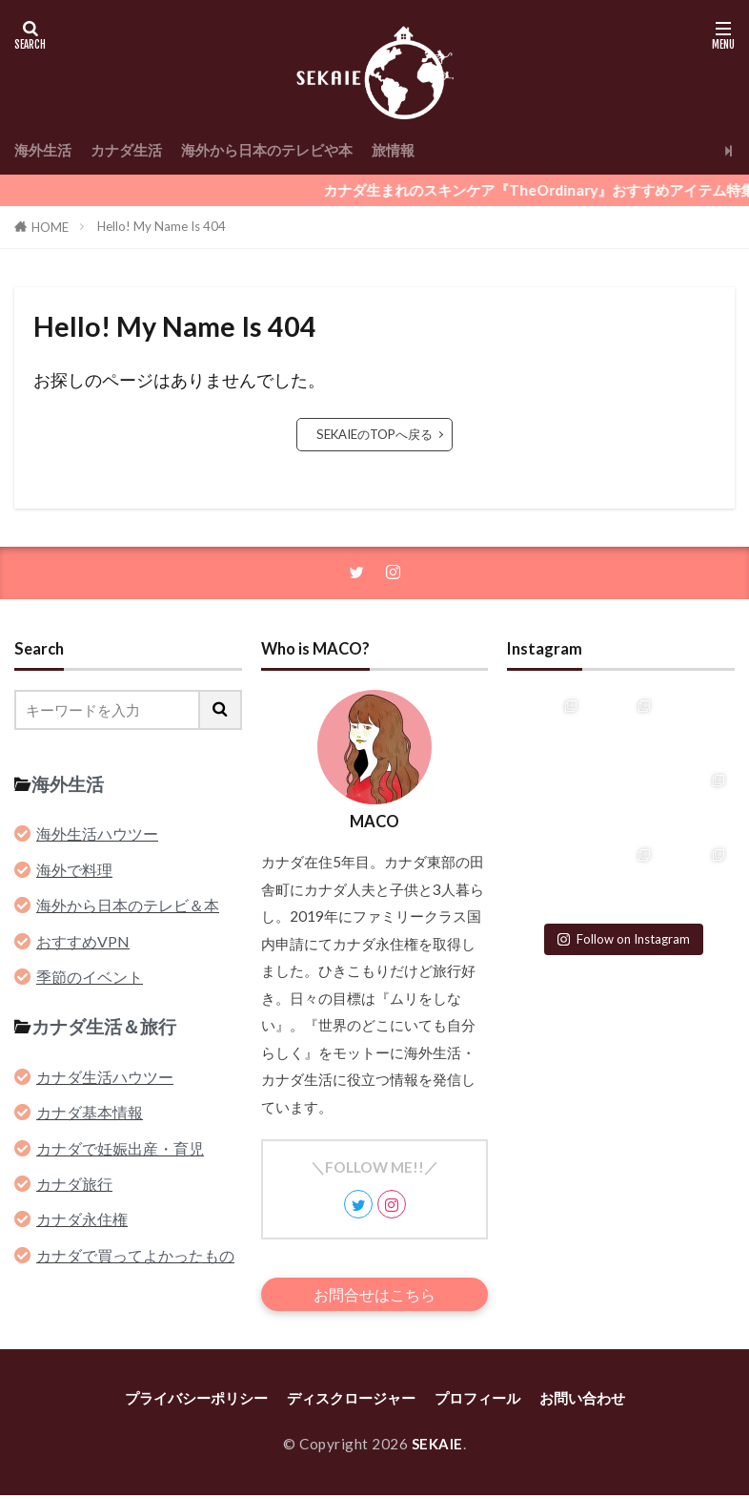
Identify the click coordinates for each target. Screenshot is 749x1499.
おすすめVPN (83, 942)
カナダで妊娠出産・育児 (120, 1149)
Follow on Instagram (623, 937)
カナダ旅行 (74, 1185)
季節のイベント (89, 978)
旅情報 (393, 149)
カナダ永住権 (82, 1221)
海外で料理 (74, 871)
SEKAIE (437, 1447)
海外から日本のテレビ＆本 (127, 907)
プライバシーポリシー (196, 1402)
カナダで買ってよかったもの (135, 1256)
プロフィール (477, 1402)
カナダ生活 (126, 149)
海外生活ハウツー (97, 835)
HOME (50, 227)
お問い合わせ (582, 1402)
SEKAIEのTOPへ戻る (374, 434)
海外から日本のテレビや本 (267, 149)
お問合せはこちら (374, 1296)
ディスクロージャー (351, 1402)
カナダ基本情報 (89, 1114)
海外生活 (42, 149)
